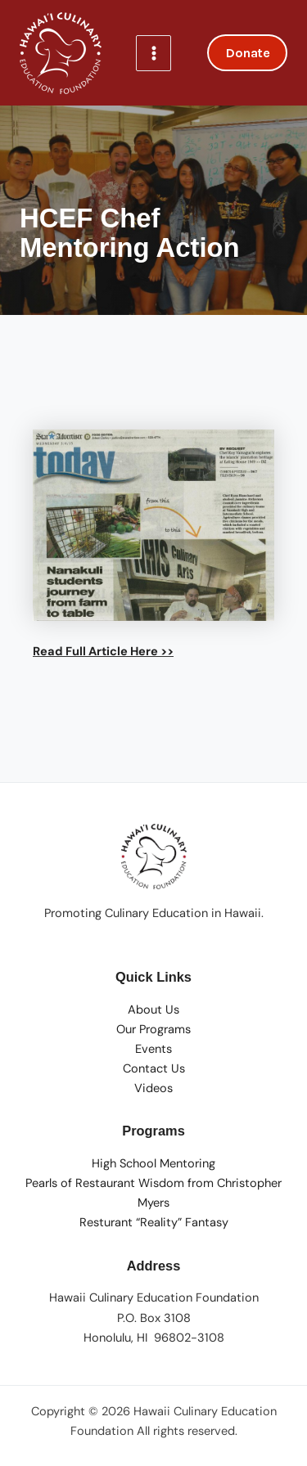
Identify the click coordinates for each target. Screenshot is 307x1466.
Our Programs (153, 1029)
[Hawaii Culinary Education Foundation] (61, 53)
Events (153, 1049)
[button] (247, 52)
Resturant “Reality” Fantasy (153, 1222)
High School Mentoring (153, 1163)
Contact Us (154, 1069)
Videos (153, 1088)
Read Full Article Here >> (103, 651)
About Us (153, 1010)
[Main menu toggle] (154, 53)
